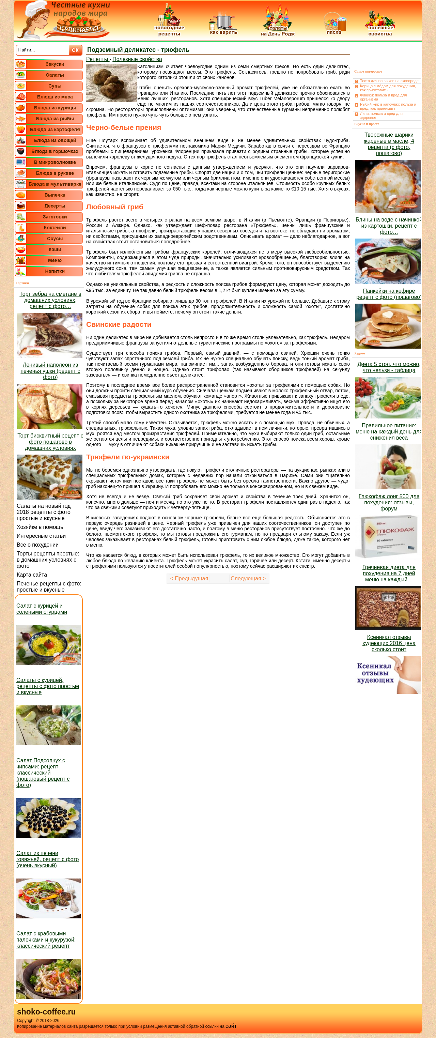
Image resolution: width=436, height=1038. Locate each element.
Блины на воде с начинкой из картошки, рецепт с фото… (389, 226)
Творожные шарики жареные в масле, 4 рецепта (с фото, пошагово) (389, 144)
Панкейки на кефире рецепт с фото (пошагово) (389, 294)
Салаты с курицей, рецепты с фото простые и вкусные (47, 686)
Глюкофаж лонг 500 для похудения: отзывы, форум (389, 502)
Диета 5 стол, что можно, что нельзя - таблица (388, 367)
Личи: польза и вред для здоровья (381, 115)
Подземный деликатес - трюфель (138, 49)
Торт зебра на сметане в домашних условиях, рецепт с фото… (50, 300)
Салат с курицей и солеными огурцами (41, 609)
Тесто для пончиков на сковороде (389, 81)
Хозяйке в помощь (40, 527)
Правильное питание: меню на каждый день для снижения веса (389, 432)
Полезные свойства (137, 59)
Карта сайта (32, 575)
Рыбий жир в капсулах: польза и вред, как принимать (388, 106)
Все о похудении (38, 545)
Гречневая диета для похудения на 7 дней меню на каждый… (389, 573)
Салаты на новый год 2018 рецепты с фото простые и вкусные (44, 512)
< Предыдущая (189, 578)
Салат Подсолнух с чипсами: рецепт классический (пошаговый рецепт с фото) (43, 773)
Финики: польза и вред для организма (383, 97)
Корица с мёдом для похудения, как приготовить (388, 88)
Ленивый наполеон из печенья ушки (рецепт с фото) (50, 371)
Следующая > (248, 578)
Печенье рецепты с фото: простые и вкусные (49, 587)
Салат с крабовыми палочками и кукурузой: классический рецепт (46, 940)
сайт (231, 1026)
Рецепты (98, 59)
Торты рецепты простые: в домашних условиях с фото (48, 560)
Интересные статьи (41, 536)
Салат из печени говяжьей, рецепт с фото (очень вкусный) (47, 859)
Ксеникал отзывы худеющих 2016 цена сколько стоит (389, 643)
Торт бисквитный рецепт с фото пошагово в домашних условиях (50, 442)
